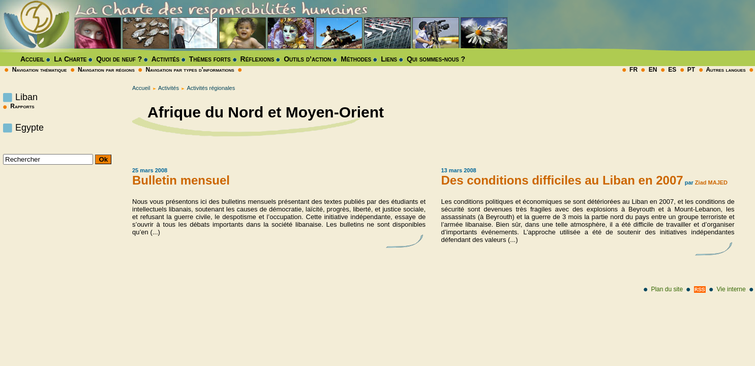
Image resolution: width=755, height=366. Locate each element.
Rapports (18, 106)
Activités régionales (211, 88)
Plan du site (667, 289)
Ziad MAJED (711, 182)
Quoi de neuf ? (119, 59)
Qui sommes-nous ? (436, 59)
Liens (389, 59)
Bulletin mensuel (181, 180)
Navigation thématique (39, 69)
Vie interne (731, 289)
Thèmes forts (210, 59)
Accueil (32, 59)
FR (633, 69)
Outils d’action (307, 59)
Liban (26, 97)
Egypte (29, 128)
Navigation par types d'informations (189, 69)
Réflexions (257, 59)
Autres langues (725, 69)
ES (672, 69)
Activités (165, 59)
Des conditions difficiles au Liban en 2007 (562, 180)
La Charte (70, 59)
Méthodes (356, 59)
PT (691, 69)
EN (653, 69)
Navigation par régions (106, 69)
